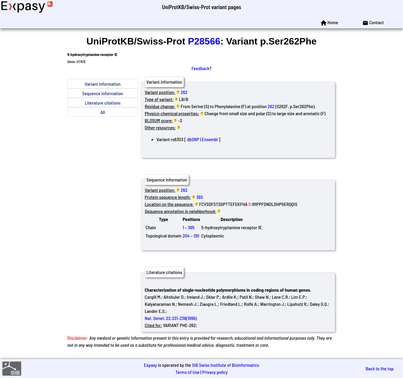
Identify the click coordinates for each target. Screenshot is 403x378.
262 (184, 92)
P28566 (204, 41)
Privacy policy (215, 372)
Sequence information (102, 93)
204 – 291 (191, 235)
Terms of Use (187, 372)
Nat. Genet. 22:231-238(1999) (171, 318)
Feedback (200, 68)
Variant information (103, 84)
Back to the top (380, 368)
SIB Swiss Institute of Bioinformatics (225, 365)
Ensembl (210, 139)
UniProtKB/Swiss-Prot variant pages (201, 7)
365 (199, 197)
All (102, 112)
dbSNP (193, 139)
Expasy (150, 365)
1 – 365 (189, 227)
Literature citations (103, 102)
